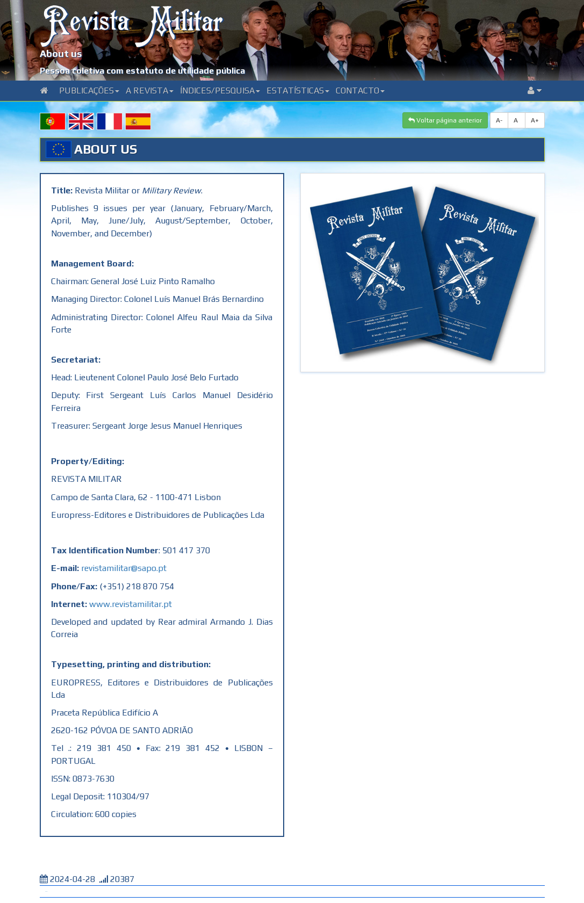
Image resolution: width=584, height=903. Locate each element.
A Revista (150, 90)
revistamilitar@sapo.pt (124, 568)
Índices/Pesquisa (220, 90)
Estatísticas (297, 90)
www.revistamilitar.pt (130, 604)
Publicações (89, 90)
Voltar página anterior (445, 120)
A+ (535, 120)
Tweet (46, 891)
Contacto (360, 90)
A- (499, 120)
